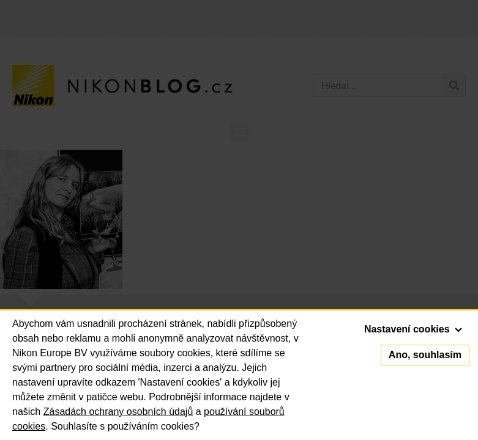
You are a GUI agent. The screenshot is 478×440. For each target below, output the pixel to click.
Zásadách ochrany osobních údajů (118, 411)
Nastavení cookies (413, 329)
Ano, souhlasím (425, 355)
